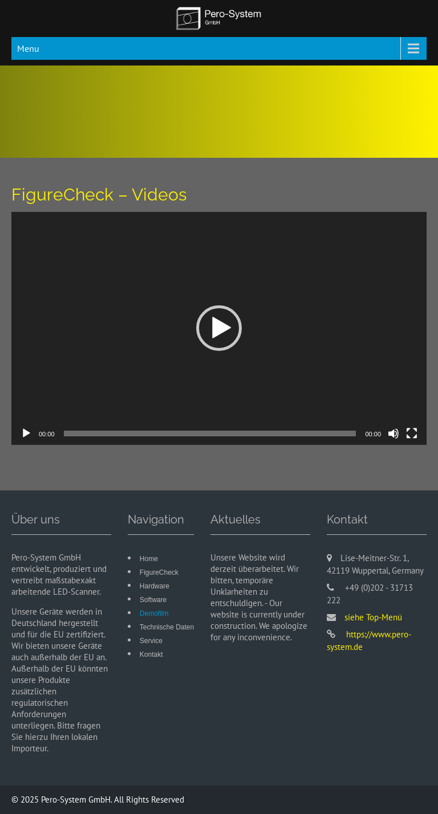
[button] (219, 328)
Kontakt (151, 654)
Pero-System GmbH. (77, 799)
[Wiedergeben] (26, 433)
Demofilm (154, 613)
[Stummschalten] (393, 433)
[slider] (210, 433)
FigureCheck (159, 572)
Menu (28, 48)
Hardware (154, 586)
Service (151, 641)
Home (149, 559)
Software (153, 600)
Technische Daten (167, 627)
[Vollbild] (411, 433)
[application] (219, 328)
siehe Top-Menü (373, 617)
